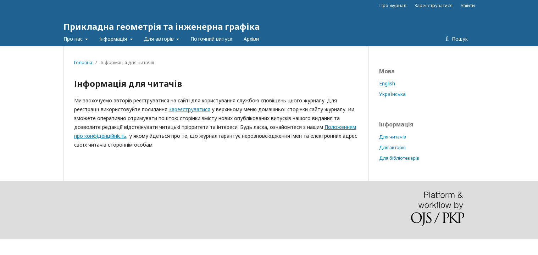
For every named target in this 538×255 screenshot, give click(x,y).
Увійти (468, 5)
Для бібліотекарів (399, 158)
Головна (83, 62)
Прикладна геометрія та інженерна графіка (161, 26)
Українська (392, 94)
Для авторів (159, 38)
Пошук (459, 38)
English (387, 83)
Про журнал (392, 5)
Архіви (251, 38)
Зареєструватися (434, 5)
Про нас (73, 38)
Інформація (113, 38)
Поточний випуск (211, 38)
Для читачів (392, 137)
